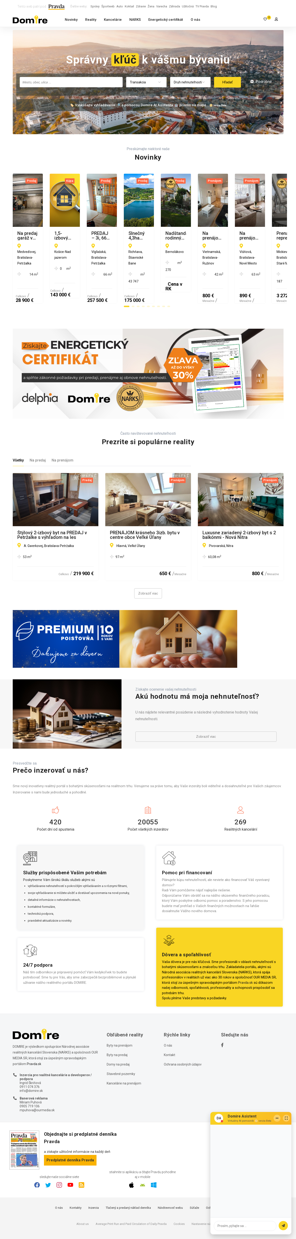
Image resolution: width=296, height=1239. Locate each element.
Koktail (129, 6)
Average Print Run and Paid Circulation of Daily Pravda (131, 1201)
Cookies (179, 1201)
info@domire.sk (31, 1068)
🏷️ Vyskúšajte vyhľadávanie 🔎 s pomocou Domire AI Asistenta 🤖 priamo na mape (138, 105)
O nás (195, 20)
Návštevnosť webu (170, 1185)
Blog (214, 6)
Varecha (161, 6)
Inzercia (93, 1185)
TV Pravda (202, 6)
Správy (95, 6)
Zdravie (141, 6)
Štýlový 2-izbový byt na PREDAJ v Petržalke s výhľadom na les (52, 512)
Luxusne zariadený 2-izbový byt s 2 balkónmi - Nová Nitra (239, 512)
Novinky (71, 20)
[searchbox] (71, 82)
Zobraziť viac (148, 571)
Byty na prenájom (119, 1023)
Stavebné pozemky (121, 1051)
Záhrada (174, 6)
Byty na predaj (117, 1032)
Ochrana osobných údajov (183, 1042)
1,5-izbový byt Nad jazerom (138, 233)
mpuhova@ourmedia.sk (37, 1088)
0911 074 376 (30, 1064)
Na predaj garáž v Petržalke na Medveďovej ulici (49, 235)
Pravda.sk (245, 960)
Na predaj (38, 438)
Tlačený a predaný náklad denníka (128, 1185)
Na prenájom (62, 438)
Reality (90, 20)
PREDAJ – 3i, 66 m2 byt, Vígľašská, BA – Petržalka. (239, 235)
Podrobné (261, 81)
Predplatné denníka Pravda (70, 1138)
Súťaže (194, 1185)
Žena (151, 6)
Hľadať (227, 82)
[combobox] (71, 82)
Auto (119, 6)
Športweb (108, 6)
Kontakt (169, 1032)
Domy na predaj (118, 1042)
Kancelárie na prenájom (124, 1061)
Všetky (18, 438)
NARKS (135, 20)
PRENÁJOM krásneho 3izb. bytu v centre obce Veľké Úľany (145, 512)
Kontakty (75, 1185)
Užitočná (188, 6)
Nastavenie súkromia (206, 1201)
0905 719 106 (30, 1084)
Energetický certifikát (165, 20)
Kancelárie (113, 20)
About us (82, 1201)
